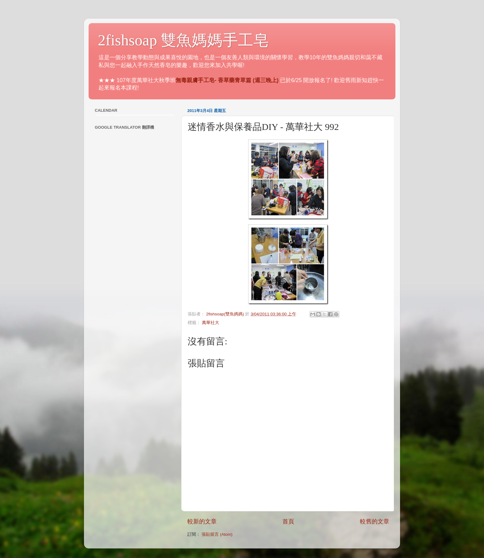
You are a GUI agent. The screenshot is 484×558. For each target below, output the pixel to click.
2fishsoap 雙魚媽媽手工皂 (183, 40)
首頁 (288, 521)
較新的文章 (202, 521)
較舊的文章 (374, 521)
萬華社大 (210, 322)
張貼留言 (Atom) (217, 534)
